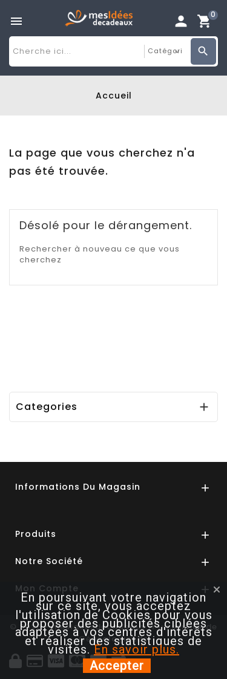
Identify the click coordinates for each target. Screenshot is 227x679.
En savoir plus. (136, 649)
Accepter (117, 665)
